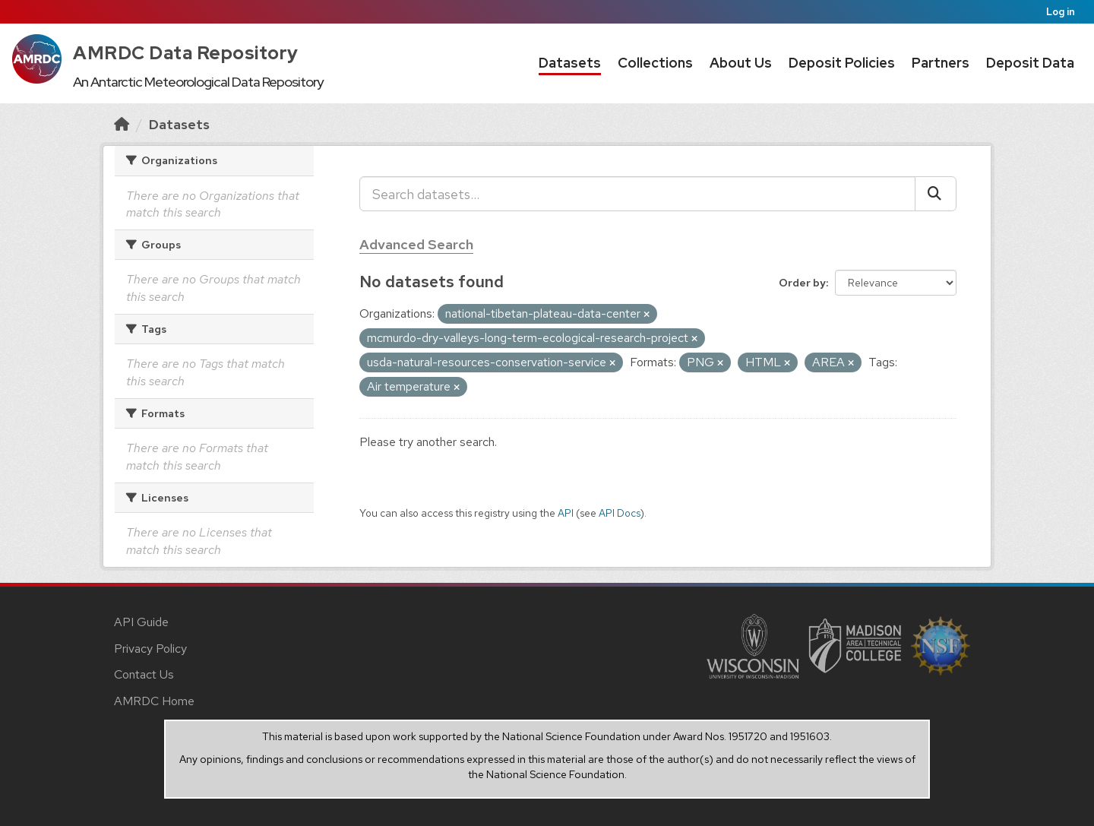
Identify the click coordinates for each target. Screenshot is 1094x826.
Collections (655, 62)
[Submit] (935, 193)
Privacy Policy (150, 649)
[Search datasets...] (637, 193)
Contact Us (144, 674)
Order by (802, 283)
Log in (1060, 11)
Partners (940, 62)
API (566, 513)
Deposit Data (1030, 62)
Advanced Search (416, 244)
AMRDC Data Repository (186, 53)
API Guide (141, 622)
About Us (741, 62)
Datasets (570, 62)
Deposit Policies (842, 62)
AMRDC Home (154, 701)
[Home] (121, 124)
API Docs (619, 513)
